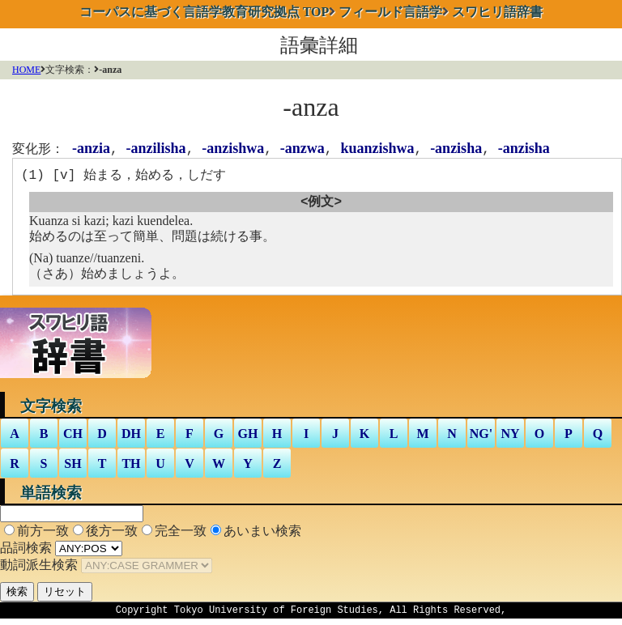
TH (130, 467)
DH (131, 437)
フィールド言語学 (390, 12)
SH (72, 467)
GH (248, 437)
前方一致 (43, 535)
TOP (204, 12)
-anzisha (456, 149)
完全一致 (181, 535)
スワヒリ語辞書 (497, 12)
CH (73, 437)
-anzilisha (156, 149)
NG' (481, 437)
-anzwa (302, 149)
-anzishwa (233, 149)
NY (510, 437)
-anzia (91, 149)
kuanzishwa (377, 149)
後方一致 (112, 535)
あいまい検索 (262, 535)
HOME (26, 69)
